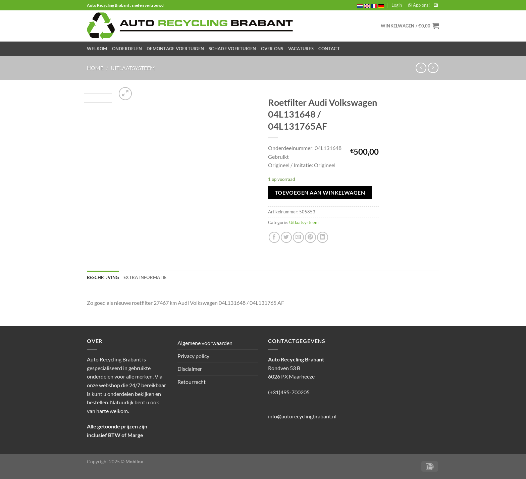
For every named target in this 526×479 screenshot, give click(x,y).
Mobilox (134, 461)
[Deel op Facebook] (274, 237)
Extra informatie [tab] (144, 277)
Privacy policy (193, 356)
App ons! (419, 5)
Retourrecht (191, 382)
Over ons (272, 48)
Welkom (97, 48)
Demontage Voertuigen (175, 48)
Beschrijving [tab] (103, 277)
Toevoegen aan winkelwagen (320, 193)
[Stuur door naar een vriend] (298, 237)
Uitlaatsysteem (133, 68)
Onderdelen (127, 48)
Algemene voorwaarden (204, 343)
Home (95, 68)
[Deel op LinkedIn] (322, 237)
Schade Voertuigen (232, 48)
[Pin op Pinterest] (310, 237)
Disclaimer (189, 368)
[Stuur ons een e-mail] (436, 5)
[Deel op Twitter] (286, 237)
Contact (329, 48)
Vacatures (301, 48)
